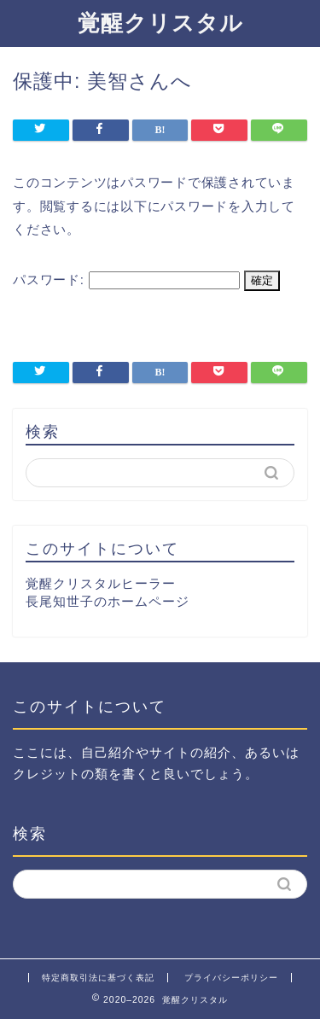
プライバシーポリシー (231, 977)
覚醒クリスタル (160, 22)
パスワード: (126, 279)
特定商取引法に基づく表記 (98, 977)
